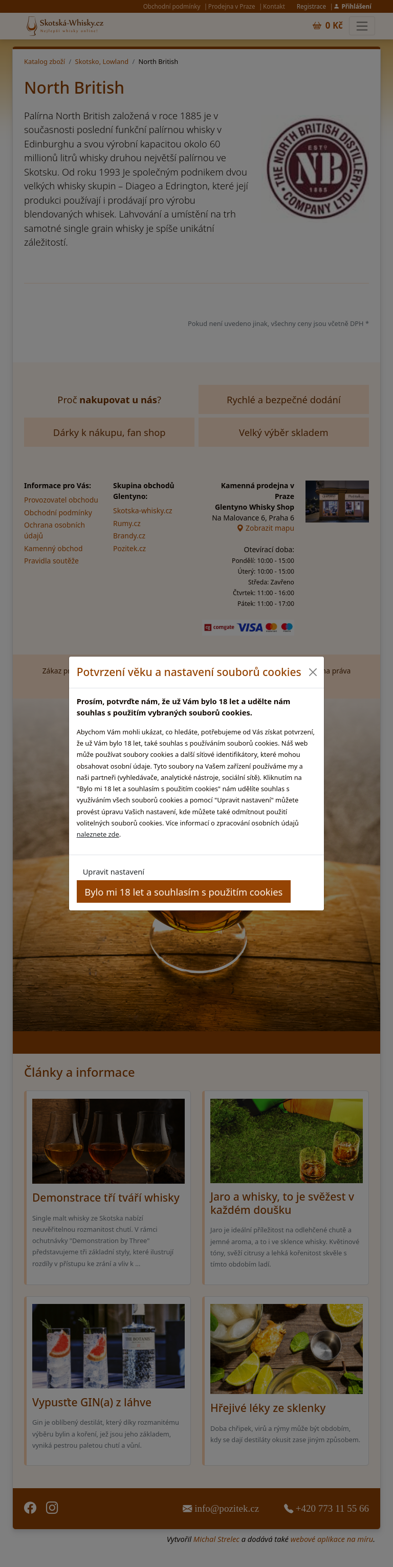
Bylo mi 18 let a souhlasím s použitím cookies (183, 891)
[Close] (312, 672)
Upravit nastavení (113, 871)
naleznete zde (98, 834)
